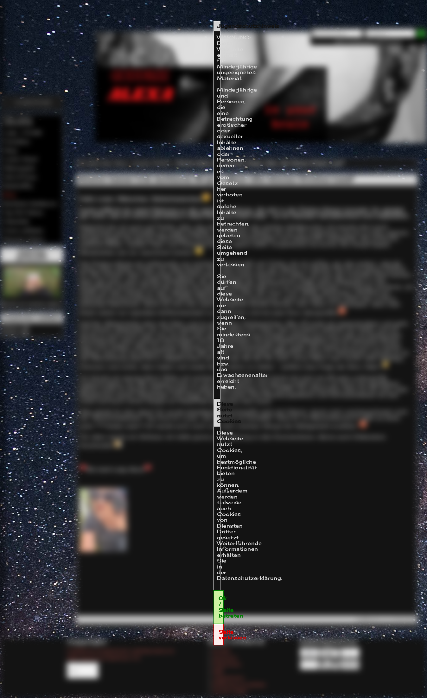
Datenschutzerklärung (249, 578)
